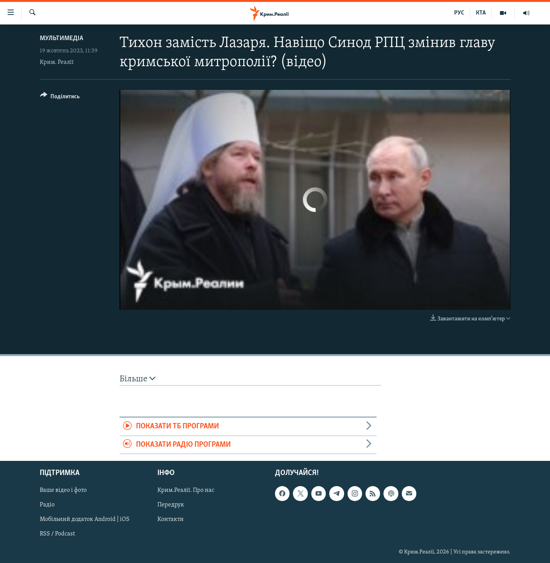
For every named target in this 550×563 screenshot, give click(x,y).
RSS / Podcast (57, 534)
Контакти (170, 520)
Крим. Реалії (57, 62)
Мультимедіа (61, 38)
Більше (137, 379)
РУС (459, 13)
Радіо (47, 505)
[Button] (60, 98)
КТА (481, 13)
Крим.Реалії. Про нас (185, 490)
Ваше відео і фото (63, 490)
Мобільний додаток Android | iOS (84, 520)
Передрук (170, 505)
